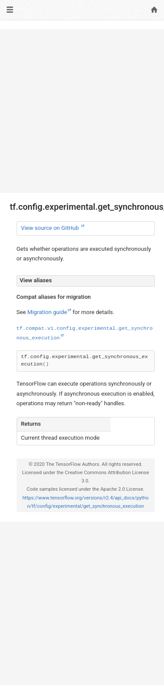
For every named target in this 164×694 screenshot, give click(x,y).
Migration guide (47, 312)
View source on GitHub (50, 228)
